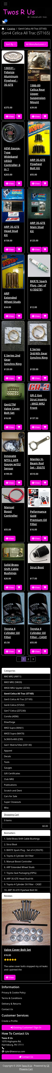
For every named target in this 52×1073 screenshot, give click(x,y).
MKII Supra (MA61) (13, 727)
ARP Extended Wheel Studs (12, 297)
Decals (7, 756)
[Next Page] (33, 659)
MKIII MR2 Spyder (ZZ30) (17, 687)
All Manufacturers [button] (35, 44)
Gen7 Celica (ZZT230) (15, 710)
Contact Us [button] (26, 1056)
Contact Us (7, 1009)
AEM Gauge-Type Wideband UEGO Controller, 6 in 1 (12, 158)
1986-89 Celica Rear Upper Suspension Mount (37, 93)
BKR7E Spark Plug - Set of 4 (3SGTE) (38, 285)
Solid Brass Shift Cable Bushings (11, 569)
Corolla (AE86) (11, 716)
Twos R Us (27, 1065)
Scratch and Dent (13, 790)
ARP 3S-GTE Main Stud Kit (37, 227)
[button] (4, 22)
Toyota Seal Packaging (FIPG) (21, 872)
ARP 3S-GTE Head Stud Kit (11, 231)
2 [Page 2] (28, 659)
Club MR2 (9, 779)
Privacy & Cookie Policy (14, 992)
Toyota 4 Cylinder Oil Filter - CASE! (38, 633)
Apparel (8, 750)
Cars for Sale (10, 796)
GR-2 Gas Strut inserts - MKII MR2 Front (38, 401)
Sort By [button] (10, 44)
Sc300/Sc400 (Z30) (13, 739)
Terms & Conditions (12, 998)
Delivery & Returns (11, 1003)
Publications (10, 784)
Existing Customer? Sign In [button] (26, 1027)
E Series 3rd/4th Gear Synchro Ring (39, 353)
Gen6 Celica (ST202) (14, 705)
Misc (6, 807)
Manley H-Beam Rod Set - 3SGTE (37, 463)
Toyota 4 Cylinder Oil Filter (12, 633)
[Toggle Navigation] (5, 4)
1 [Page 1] (24, 659)
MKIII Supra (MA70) (14, 733)
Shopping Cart (11, 814)
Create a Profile (10, 1020)
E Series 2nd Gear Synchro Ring (13, 360)
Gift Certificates (12, 773)
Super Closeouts (12, 801)
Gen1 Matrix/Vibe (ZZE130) (18, 744)
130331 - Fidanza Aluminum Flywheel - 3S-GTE (11, 76)
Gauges (8, 767)
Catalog (11, 28)
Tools (6, 762)
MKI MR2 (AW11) (12, 676)
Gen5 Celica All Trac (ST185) (18, 699)
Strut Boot (37, 567)
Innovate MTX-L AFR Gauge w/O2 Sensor (12, 462)
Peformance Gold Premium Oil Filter (38, 518)
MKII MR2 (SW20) (13, 682)
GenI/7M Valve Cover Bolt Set (12, 409)
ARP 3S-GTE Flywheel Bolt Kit (37, 164)
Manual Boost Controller (11, 511)
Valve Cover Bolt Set (17, 950)
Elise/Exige (9, 722)
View (10, 116)
